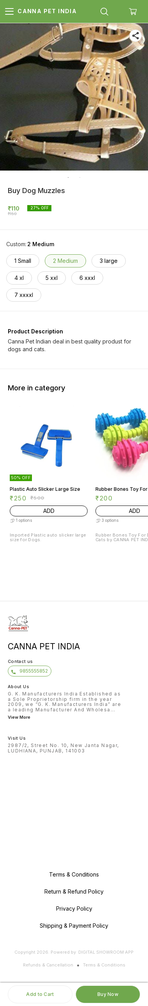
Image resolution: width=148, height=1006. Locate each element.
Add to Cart (40, 994)
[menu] (9, 11)
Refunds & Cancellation (48, 965)
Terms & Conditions (104, 965)
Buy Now (107, 994)
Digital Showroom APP (106, 952)
